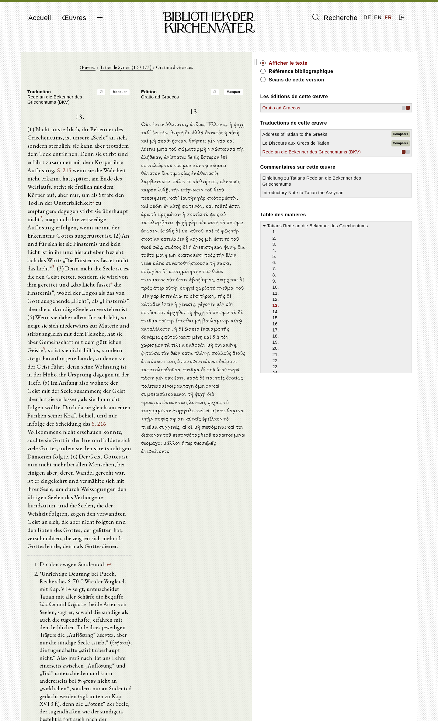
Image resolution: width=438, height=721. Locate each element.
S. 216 (155, 357)
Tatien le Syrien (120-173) (159, 70)
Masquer (153, 95)
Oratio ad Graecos (348, 107)
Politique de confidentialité (349, 707)
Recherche (335, 18)
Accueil (39, 18)
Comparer (400, 137)
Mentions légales (340, 701)
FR (388, 17)
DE (367, 17)
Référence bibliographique (367, 71)
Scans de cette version (363, 79)
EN (378, 17)
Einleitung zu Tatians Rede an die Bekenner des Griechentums (356, 201)
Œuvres (74, 18)
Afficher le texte (354, 63)
